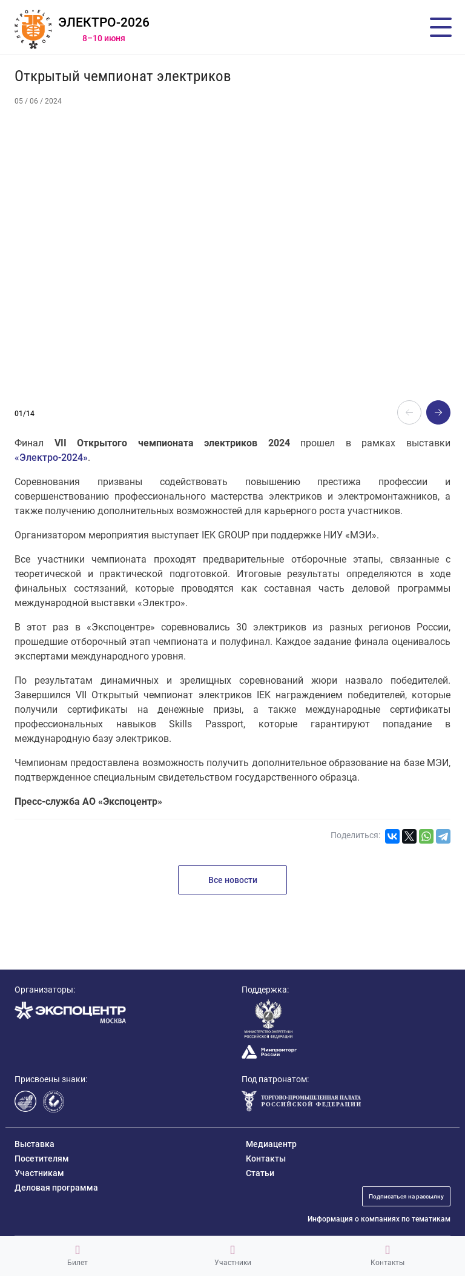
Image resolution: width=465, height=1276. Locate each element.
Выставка (34, 1144)
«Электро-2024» (51, 457)
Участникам (39, 1173)
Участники (232, 1255)
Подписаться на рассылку (406, 1196)
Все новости (232, 880)
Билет (77, 1255)
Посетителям (42, 1158)
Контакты (387, 1255)
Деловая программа (56, 1187)
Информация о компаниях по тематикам (379, 1219)
